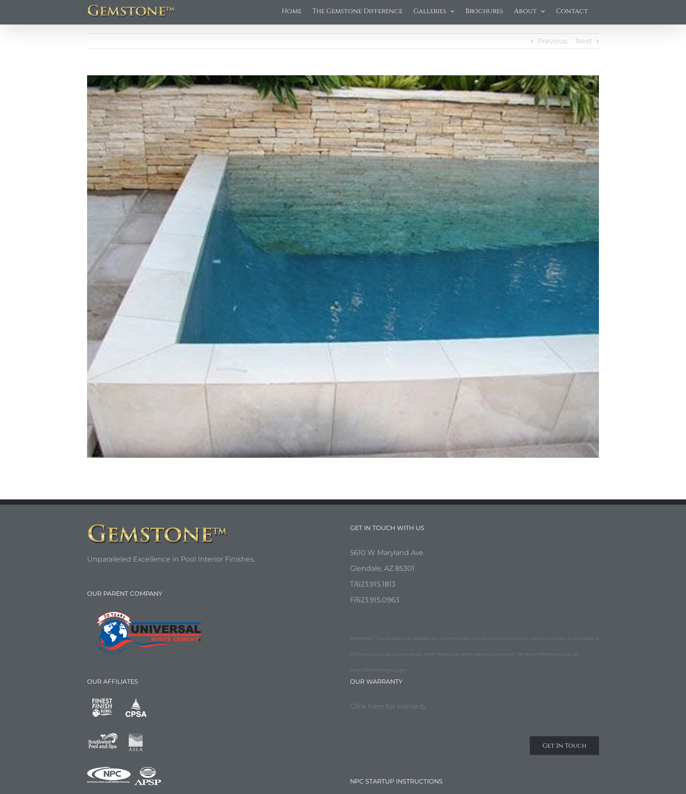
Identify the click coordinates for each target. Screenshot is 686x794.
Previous (552, 41)
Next (584, 41)
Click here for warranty (388, 706)
